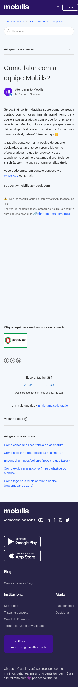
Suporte (58, 21)
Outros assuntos (38, 21)
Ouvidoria (62, 612)
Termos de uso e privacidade (24, 625)
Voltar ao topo (16, 418)
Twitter (12, 360)
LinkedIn (18, 360)
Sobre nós (11, 605)
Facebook (6, 360)
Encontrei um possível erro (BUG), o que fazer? (37, 460)
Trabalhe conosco (16, 612)
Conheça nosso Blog (18, 583)
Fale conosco (65, 605)
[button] (58, 7)
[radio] (28, 385)
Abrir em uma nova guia (53, 213)
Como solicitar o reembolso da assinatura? (33, 453)
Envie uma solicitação (53, 405)
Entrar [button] (70, 7)
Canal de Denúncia (17, 619)
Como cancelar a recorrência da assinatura (34, 445)
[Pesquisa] (39, 31)
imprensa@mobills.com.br (29, 647)
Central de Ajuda (14, 21)
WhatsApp (11, 175)
